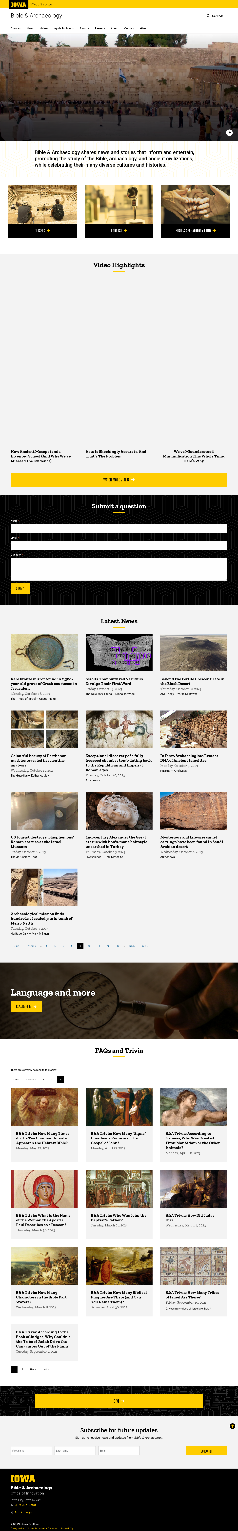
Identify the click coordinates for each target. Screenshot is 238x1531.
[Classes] (42, 204)
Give (143, 28)
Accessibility (67, 1528)
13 (119, 945)
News (30, 28)
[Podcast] (119, 204)
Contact (129, 28)
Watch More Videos (119, 479)
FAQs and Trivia (119, 1051)
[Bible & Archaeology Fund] (195, 204)
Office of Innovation (41, 4)
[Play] (229, 132)
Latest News (119, 621)
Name (14, 520)
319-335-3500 (23, 1505)
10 (90, 945)
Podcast (119, 230)
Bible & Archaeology (36, 15)
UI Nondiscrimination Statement (43, 1528)
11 (100, 945)
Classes (16, 28)
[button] (214, 15)
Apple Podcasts (64, 28)
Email (14, 537)
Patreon (100, 28)
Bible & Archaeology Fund (196, 230)
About (114, 28)
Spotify (84, 28)
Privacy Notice (17, 1528)
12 (109, 945)
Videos (44, 28)
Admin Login (23, 1512)
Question (16, 554)
